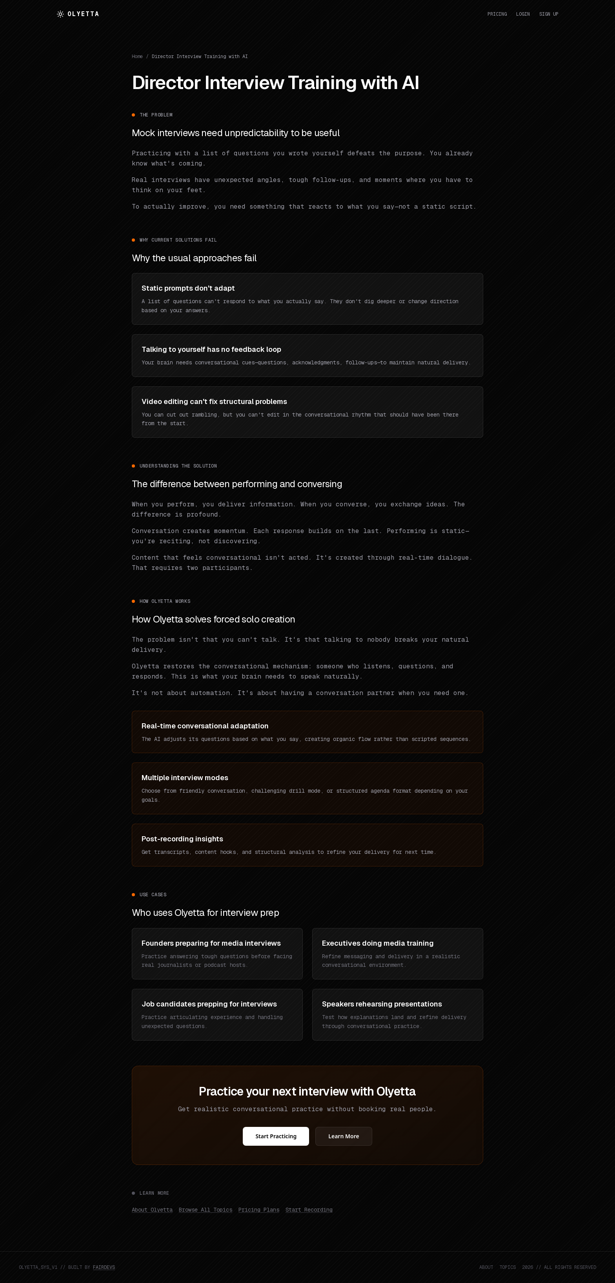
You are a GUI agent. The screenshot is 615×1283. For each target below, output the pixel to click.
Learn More (343, 1136)
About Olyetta (152, 1209)
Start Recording (309, 1209)
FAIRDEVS (104, 1267)
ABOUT (486, 1267)
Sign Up (549, 14)
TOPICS (507, 1267)
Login (523, 14)
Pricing (497, 14)
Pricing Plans (258, 1209)
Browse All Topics (205, 1209)
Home (137, 56)
